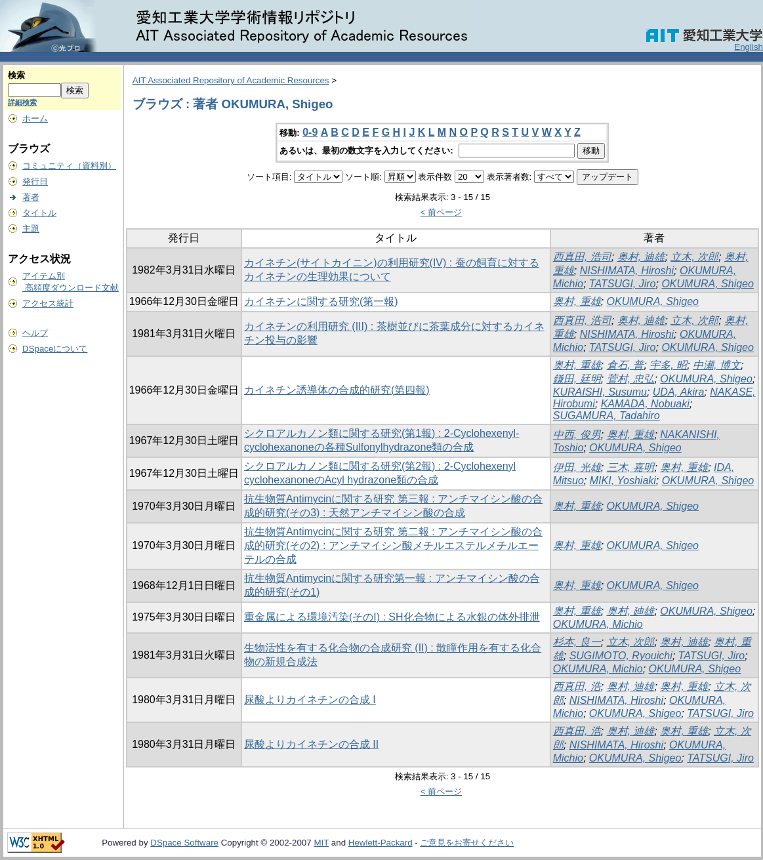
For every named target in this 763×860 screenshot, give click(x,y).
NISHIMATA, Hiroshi (627, 270)
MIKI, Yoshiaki (623, 480)
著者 (30, 197)
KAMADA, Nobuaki (645, 403)
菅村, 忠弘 (631, 378)
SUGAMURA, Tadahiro (606, 415)
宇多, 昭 (668, 365)
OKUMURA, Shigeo (707, 283)
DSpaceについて (54, 349)
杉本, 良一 (577, 641)
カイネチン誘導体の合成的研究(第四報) (337, 390)
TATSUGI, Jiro (622, 283)
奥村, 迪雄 (641, 256)
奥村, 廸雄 (631, 611)
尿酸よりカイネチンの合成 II (311, 744)
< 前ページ (442, 212)
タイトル (39, 213)
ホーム (35, 118)
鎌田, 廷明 (577, 378)
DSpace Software (184, 843)
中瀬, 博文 (717, 365)
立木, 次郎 (694, 256)
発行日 (35, 181)
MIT (321, 843)
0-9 (310, 132)
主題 (30, 229)
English (748, 47)
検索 (16, 75)
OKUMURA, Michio (598, 624)
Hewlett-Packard (380, 843)
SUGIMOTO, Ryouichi (620, 655)
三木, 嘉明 (631, 467)
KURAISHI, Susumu (600, 392)
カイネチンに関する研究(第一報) (321, 301)
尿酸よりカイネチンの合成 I (310, 699)
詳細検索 (22, 102)
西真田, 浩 (577, 686)
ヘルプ (35, 333)
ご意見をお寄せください (467, 843)
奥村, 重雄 (577, 301)
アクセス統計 (47, 303)
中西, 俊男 (577, 434)
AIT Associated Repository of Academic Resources (231, 80)
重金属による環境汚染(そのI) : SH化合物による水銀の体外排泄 (392, 617)
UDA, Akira (679, 392)
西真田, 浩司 (582, 256)
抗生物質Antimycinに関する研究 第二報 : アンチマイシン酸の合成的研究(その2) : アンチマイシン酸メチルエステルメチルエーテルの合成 (393, 545)
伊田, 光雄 (577, 467)
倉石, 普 (625, 365)
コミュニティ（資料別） (69, 166)
